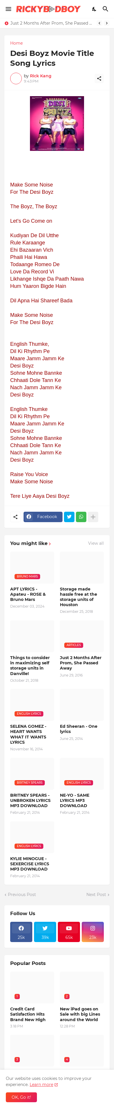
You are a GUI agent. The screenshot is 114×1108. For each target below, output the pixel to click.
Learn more (41, 1084)
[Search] (106, 9)
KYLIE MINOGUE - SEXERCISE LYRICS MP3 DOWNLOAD (29, 864)
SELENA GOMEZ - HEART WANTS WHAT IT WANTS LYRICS (28, 734)
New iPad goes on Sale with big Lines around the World (80, 1014)
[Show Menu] (8, 9)
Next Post (96, 894)
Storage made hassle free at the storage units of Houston (78, 597)
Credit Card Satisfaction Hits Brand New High (28, 1014)
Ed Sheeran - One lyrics (78, 729)
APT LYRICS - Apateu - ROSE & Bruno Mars (28, 594)
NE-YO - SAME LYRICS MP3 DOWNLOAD (74, 800)
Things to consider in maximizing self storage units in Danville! (30, 665)
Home (16, 43)
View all (96, 543)
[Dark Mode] (94, 9)
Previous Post (22, 894)
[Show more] (93, 517)
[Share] (99, 78)
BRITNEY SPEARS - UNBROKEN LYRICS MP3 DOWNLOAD (30, 800)
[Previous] (99, 23)
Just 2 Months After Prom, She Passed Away (52, 23)
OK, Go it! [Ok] (21, 1097)
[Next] (107, 23)
